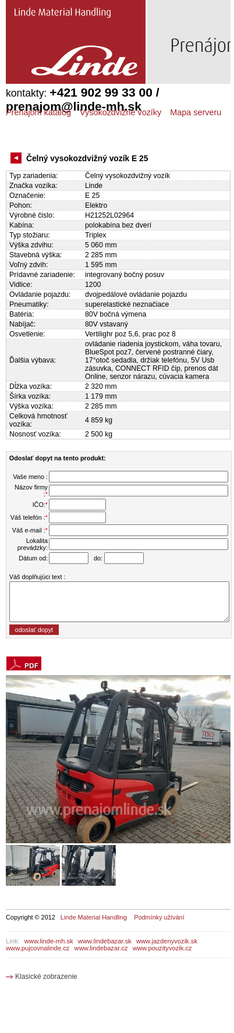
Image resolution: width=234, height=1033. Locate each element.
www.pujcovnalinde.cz (37, 948)
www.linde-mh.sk (48, 941)
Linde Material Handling (94, 917)
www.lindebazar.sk (105, 941)
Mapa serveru (195, 112)
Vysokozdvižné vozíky (120, 112)
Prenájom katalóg (38, 112)
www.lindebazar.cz (101, 948)
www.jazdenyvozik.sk (166, 941)
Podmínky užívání (159, 917)
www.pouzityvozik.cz (162, 948)
